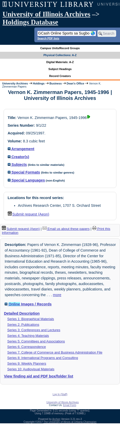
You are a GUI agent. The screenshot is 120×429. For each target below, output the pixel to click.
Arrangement (21, 149)
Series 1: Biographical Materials (30, 319)
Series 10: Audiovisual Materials (30, 369)
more (57, 295)
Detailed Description (21, 313)
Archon (56, 419)
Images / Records (28, 304)
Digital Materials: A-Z (60, 62)
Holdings (39, 83)
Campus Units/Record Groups (60, 48)
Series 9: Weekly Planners (26, 363)
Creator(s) (18, 157)
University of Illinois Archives (46, 14)
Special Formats (24, 172)
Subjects (17, 164)
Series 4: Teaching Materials (28, 336)
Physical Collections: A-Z (59, 55)
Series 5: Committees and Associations (36, 341)
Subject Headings (60, 69)
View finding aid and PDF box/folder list (38, 376)
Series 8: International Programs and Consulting (42, 358)
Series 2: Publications (23, 325)
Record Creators (60, 76)
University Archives (15, 83)
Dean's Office (75, 83)
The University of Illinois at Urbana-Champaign (70, 422)
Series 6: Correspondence (26, 347)
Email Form (69, 405)
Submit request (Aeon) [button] (28, 214)
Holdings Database (30, 22)
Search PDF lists (48, 38)
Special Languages (26, 180)
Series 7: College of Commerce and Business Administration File (54, 352)
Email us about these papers (66, 229)
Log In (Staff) (60, 394)
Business (55, 83)
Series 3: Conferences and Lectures (33, 330)
